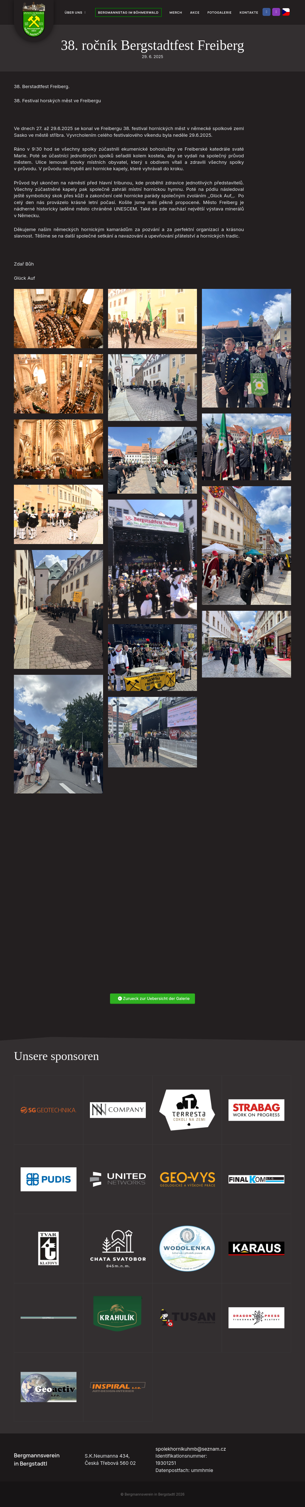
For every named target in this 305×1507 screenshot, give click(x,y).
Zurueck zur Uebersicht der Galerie (154, 998)
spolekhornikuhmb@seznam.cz (190, 1449)
